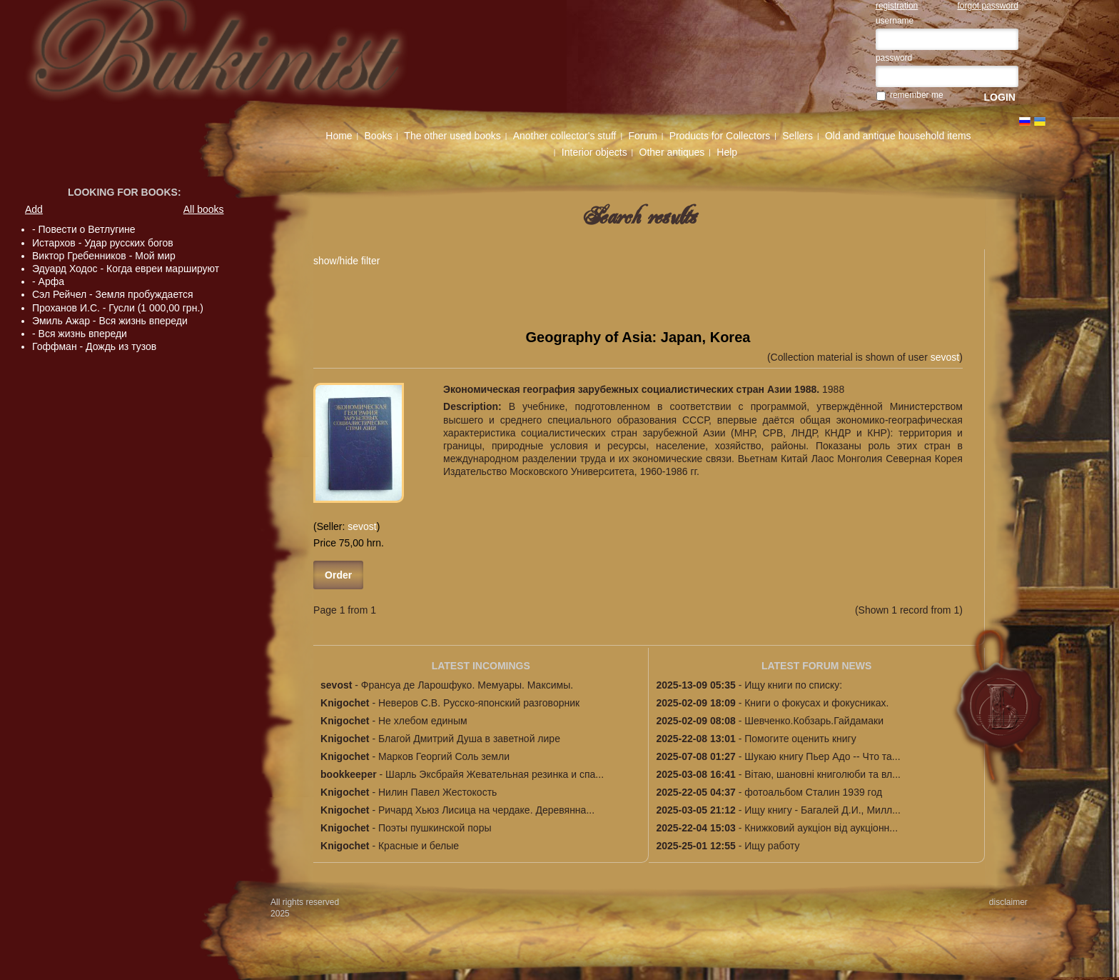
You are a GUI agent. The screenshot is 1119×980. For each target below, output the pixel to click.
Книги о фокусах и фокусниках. (816, 703)
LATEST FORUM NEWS (816, 665)
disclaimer (1008, 902)
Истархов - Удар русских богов (102, 243)
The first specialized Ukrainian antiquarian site (241, 58)
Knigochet (344, 703)
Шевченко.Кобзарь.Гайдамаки (813, 720)
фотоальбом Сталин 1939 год (813, 792)
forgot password (988, 5)
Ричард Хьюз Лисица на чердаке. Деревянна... (486, 810)
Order (338, 575)
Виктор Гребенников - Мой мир (104, 255)
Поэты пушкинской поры (435, 828)
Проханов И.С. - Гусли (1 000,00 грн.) (117, 308)
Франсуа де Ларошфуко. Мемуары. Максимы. (467, 685)
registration (897, 6)
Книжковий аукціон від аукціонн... (821, 828)
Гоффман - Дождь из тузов (94, 346)
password (894, 58)
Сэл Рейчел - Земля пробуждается (112, 294)
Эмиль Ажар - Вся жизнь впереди (110, 320)
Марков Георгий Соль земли (444, 756)
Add (34, 209)
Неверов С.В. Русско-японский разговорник (478, 703)
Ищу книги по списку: (793, 685)
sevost (945, 357)
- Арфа (48, 281)
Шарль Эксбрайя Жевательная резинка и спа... (494, 774)
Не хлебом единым (422, 720)
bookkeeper (348, 774)
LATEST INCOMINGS (481, 665)
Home (338, 135)
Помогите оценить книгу (800, 738)
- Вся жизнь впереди (79, 333)
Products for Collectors (720, 135)
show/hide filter (346, 260)
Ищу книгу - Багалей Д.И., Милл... (822, 810)
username (894, 21)
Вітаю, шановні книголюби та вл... (822, 774)
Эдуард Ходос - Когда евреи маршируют (125, 268)
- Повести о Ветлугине (84, 229)
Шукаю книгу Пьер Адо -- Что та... (822, 756)
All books (203, 209)
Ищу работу (771, 845)
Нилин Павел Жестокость (437, 792)
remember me (916, 95)
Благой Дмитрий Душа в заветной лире (469, 738)
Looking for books (123, 192)
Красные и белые (418, 845)
